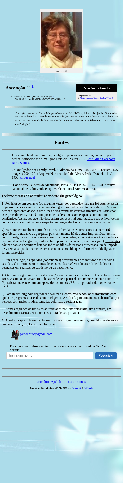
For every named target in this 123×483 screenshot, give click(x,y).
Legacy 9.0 (76, 388)
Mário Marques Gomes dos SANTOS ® (96, 98)
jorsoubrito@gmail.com (31, 334)
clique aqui (27, 177)
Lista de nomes (75, 381)
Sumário (43, 381)
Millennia (89, 388)
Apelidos (57, 381)
